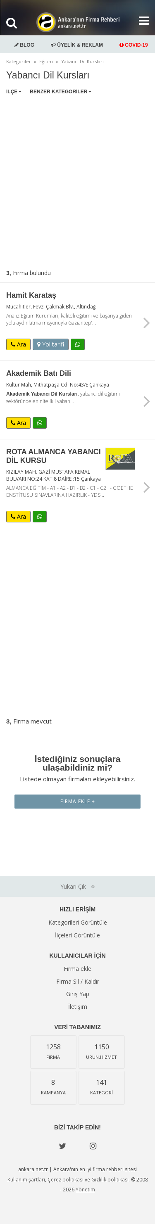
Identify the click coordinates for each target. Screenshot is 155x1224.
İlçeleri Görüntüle (77, 935)
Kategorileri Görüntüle (77, 922)
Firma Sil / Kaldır (77, 981)
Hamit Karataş (31, 295)
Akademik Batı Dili (38, 373)
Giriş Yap (77, 994)
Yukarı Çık (77, 886)
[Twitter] (62, 1146)
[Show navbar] (140, 20)
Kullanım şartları (26, 1179)
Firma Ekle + (77, 801)
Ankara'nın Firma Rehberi (77, 22)
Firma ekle (77, 969)
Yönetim (85, 1189)
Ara (18, 344)
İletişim (77, 1007)
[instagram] (93, 1146)
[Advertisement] (77, 180)
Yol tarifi (50, 344)
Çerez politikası (65, 1179)
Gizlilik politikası (110, 1179)
